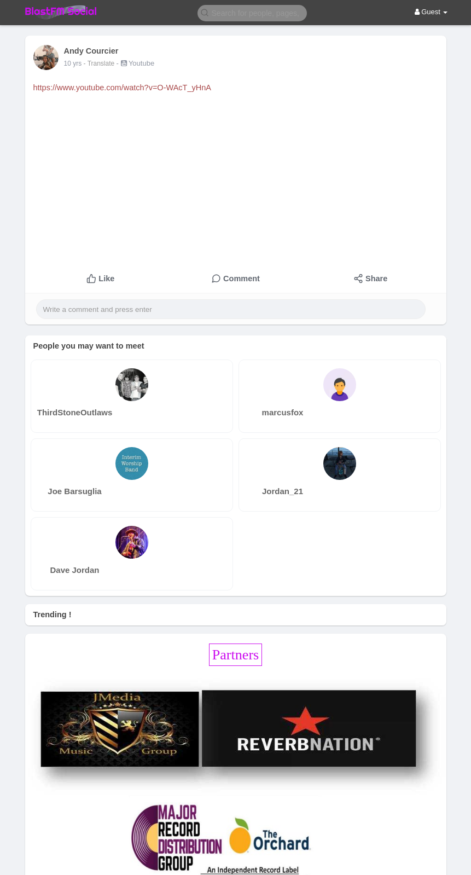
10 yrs (73, 63)
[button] (252, 12)
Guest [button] (431, 12)
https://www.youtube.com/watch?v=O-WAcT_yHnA (122, 87)
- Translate (100, 63)
